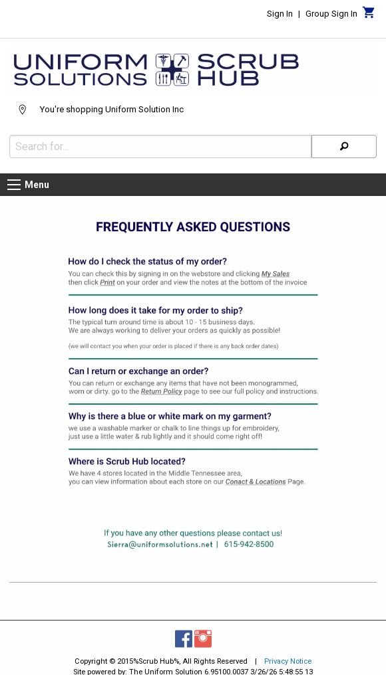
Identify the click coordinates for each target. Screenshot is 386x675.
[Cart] (369, 16)
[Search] (344, 146)
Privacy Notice (287, 661)
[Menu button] (14, 184)
